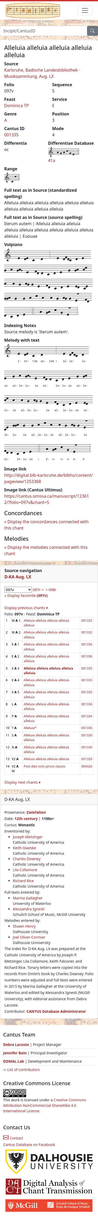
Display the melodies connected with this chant (46, 550)
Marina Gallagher (28, 897)
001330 (86, 735)
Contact (13, 1138)
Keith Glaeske (24, 847)
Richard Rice (23, 880)
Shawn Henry (24, 926)
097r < (38, 589)
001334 (86, 704)
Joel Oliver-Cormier (29, 937)
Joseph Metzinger (28, 836)
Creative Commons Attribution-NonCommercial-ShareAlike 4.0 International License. (44, 1105)
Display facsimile (27, 595)
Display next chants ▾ (22, 782)
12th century (26, 818)
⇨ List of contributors (21, 1069)
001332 (86, 632)
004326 (86, 766)
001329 (86, 759)
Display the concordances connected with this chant (46, 525)
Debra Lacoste (16, 1044)
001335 (11, 135)
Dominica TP (16, 105)
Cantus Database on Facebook (29, 1144)
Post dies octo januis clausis (44, 766)
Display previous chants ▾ (26, 607)
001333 (86, 620)
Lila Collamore (25, 869)
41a (51, 160)
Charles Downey (27, 858)
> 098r (50, 589)
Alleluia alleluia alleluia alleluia (46, 759)
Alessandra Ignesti (28, 908)
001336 (86, 644)
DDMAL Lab (13, 1061)
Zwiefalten (36, 812)
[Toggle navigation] (85, 10)
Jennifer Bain (15, 1052)
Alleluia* (30, 728)
